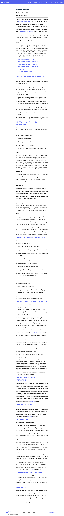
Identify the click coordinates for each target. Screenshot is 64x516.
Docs (52, 2)
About (41, 2)
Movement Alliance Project (24, 21)
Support (36, 2)
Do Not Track (40, 181)
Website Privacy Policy (53, 513)
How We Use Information (36, 332)
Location (47, 2)
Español (61, 2)
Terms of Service (51, 512)
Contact (56, 2)
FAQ (41, 512)
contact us (32, 401)
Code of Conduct (52, 510)
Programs (29, 2)
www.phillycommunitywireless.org (27, 31)
